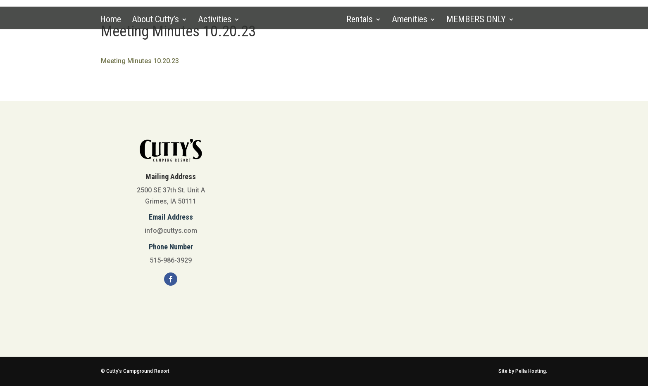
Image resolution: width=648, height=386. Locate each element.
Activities (214, 20)
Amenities (409, 20)
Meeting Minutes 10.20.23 (140, 61)
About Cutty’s (155, 20)
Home (110, 20)
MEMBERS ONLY (476, 20)
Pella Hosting (530, 371)
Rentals (359, 20)
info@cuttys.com (171, 230)
